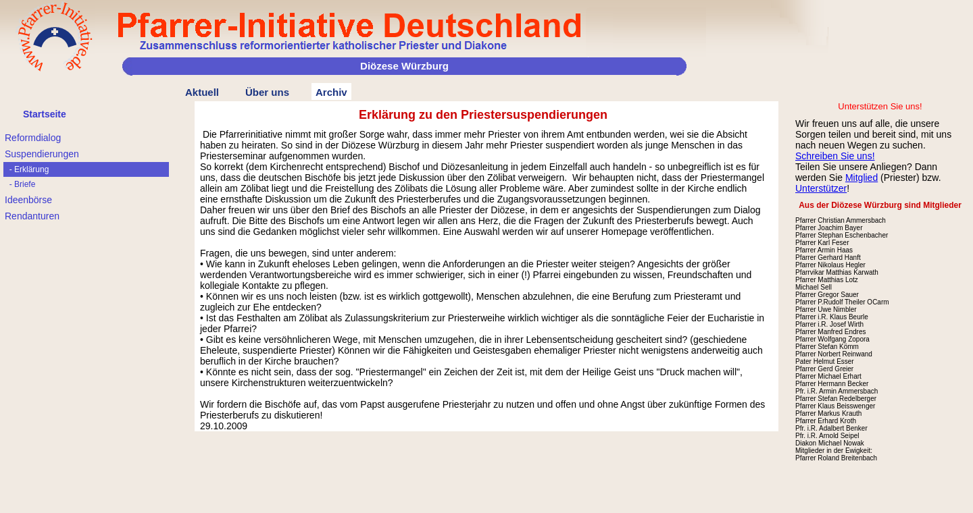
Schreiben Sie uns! (835, 156)
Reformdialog (33, 137)
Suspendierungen (42, 153)
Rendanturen (32, 216)
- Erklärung (27, 169)
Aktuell (202, 92)
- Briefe (20, 184)
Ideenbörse (28, 199)
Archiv (331, 92)
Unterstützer (821, 188)
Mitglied (861, 177)
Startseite (44, 114)
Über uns (267, 92)
